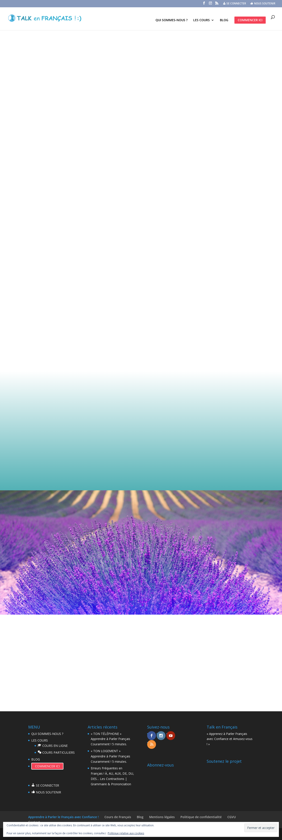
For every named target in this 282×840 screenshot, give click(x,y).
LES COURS (201, 20)
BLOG (224, 20)
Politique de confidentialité (201, 817)
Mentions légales (162, 817)
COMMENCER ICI (250, 20)
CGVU (231, 817)
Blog (140, 817)
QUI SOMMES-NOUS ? (171, 20)
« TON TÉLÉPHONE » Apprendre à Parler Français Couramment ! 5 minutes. (110, 739)
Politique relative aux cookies (126, 833)
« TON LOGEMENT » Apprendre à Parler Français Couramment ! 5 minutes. (110, 756)
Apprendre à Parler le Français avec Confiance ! (63, 817)
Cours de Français (117, 817)
